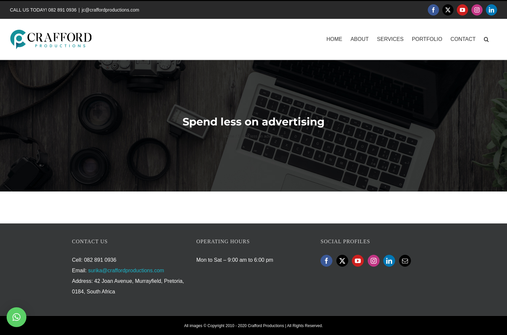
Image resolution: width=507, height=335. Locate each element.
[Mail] (405, 261)
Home (229, 136)
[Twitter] (342, 261)
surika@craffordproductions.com (126, 270)
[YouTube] (358, 261)
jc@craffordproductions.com (110, 10)
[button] (486, 39)
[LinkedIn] (389, 261)
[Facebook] (326, 261)
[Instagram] (374, 261)
